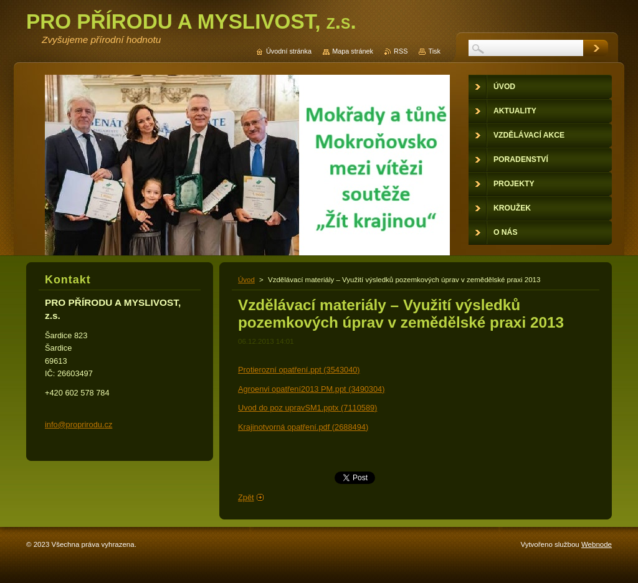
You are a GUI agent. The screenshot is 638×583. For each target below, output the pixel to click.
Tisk (434, 51)
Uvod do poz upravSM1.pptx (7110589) (307, 407)
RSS (400, 51)
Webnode (596, 544)
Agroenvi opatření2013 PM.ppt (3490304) (311, 389)
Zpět (246, 497)
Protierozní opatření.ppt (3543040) (299, 369)
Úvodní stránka (289, 51)
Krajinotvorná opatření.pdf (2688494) (303, 427)
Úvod (246, 279)
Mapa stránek (352, 51)
